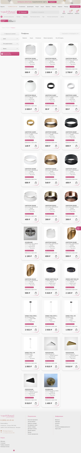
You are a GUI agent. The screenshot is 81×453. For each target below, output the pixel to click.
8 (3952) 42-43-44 (12, 6)
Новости (54, 6)
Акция (42, 6)
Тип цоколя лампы (10, 43)
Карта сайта (58, 428)
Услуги (37, 6)
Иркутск (3, 6)
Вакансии (57, 419)
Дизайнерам (30, 6)
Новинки (60, 6)
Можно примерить (48, 38)
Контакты (57, 423)
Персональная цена (29, 66)
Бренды (29, 432)
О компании (22, 6)
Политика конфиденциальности (62, 426)
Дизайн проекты (31, 430)
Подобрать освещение (38, 12)
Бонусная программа (33, 419)
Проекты (48, 6)
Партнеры (57, 421)
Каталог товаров (32, 426)
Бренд (10, 48)
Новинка (24, 38)
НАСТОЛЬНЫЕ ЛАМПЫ (35, 16)
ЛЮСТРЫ (18, 16)
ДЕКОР (62, 16)
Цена (10, 38)
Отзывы (57, 425)
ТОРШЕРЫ (25, 16)
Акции (31, 38)
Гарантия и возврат (32, 423)
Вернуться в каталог (10, 33)
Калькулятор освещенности (6, 53)
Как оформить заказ (32, 425)
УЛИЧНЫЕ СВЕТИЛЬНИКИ (52, 16)
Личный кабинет (31, 421)
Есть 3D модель (59, 38)
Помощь (66, 6)
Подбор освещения (10, 21)
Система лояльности (9, 16)
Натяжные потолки (3, 21)
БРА (43, 16)
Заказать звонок (75, 6)
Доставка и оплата (32, 428)
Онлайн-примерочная (33, 434)
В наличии (38, 38)
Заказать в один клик (31, 69)
